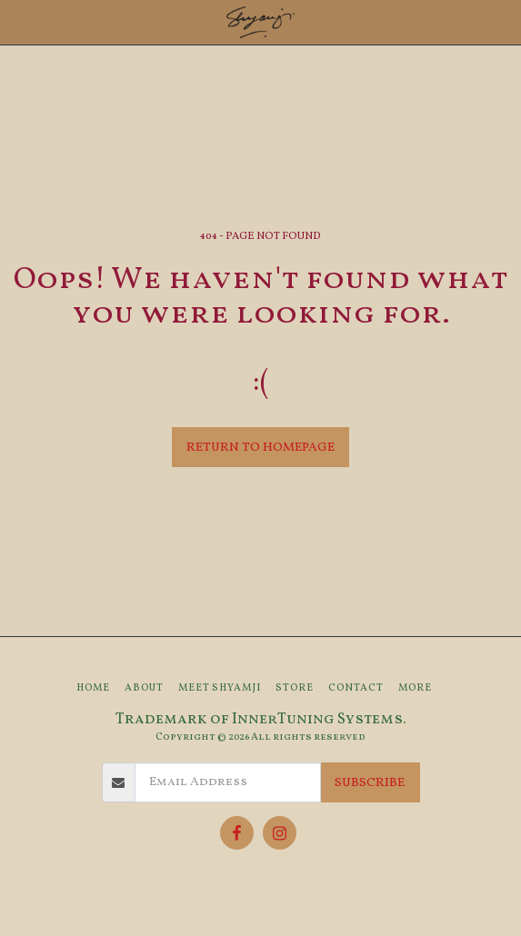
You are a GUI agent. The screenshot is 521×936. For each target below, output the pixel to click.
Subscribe (370, 783)
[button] (20, 22)
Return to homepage (260, 447)
